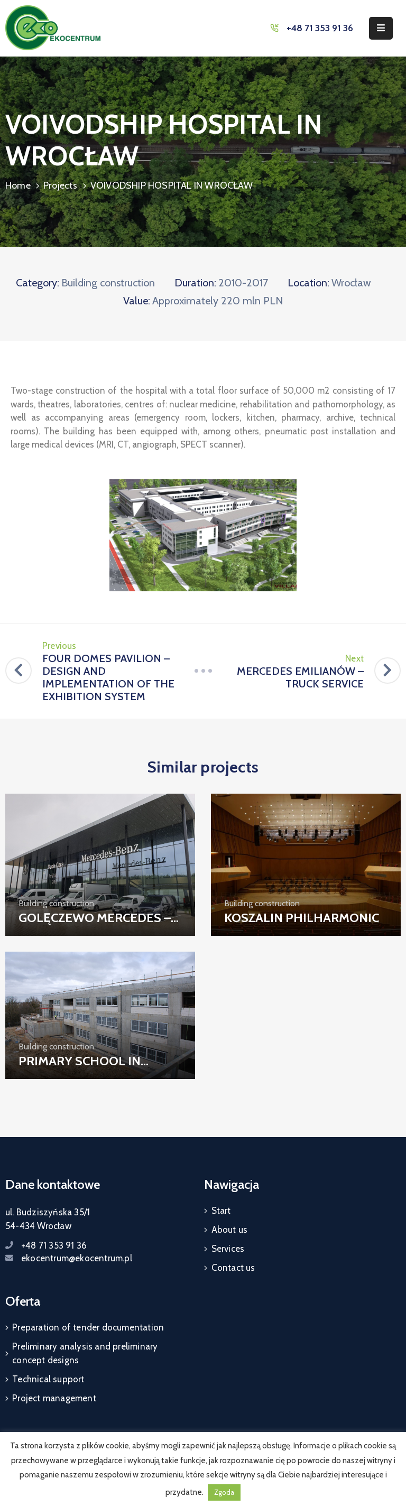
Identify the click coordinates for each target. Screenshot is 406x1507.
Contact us (233, 1267)
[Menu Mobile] (381, 28)
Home (18, 185)
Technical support (48, 1379)
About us (229, 1229)
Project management (54, 1398)
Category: (37, 282)
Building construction (108, 282)
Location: (308, 282)
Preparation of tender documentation (88, 1327)
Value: (136, 300)
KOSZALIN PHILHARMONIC (301, 917)
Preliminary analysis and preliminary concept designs (85, 1353)
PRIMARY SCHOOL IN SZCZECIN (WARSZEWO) (87, 1068)
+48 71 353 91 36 (320, 28)
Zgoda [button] (224, 1492)
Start (221, 1210)
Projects (60, 185)
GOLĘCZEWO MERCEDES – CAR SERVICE (95, 925)
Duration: (195, 282)
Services (228, 1248)
